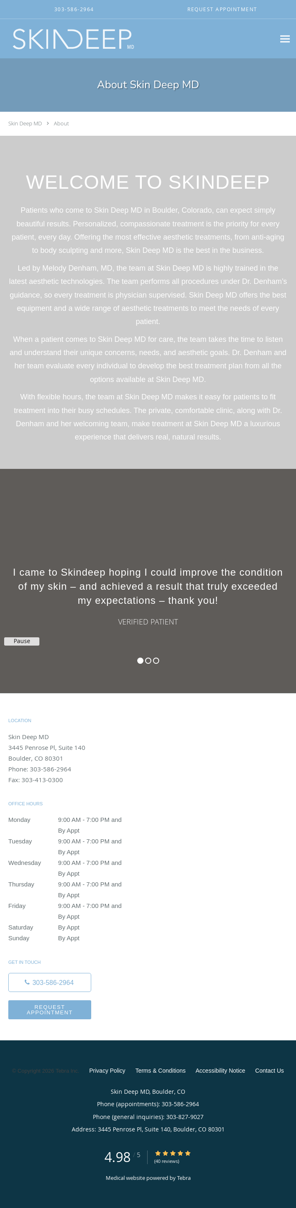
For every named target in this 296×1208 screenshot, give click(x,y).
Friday (68, 906)
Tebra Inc (67, 1071)
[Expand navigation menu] (285, 38)
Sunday (68, 938)
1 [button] (140, 660)
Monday (68, 819)
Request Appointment (50, 1010)
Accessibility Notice (220, 1070)
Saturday (68, 927)
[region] (148, 573)
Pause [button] (22, 641)
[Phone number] (49, 982)
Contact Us (269, 1070)
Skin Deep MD (25, 123)
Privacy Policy (107, 1070)
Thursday (68, 884)
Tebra (184, 1178)
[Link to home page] (98, 38)
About (61, 123)
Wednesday (68, 862)
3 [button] (156, 660)
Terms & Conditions (160, 1070)
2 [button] (148, 660)
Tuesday (68, 841)
